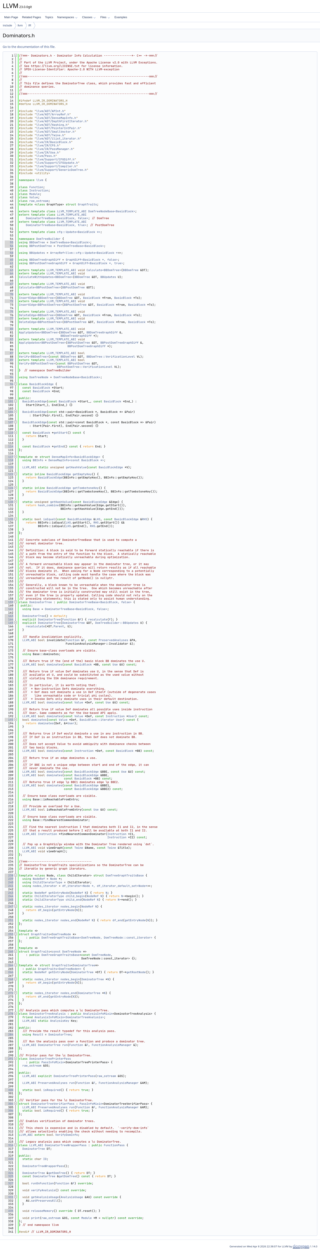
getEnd (59, 446)
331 (9, 1197)
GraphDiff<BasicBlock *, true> (98, 263)
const (56, 951)
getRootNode (136, 972)
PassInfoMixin (52, 1062)
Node (53, 879)
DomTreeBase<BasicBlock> (70, 242)
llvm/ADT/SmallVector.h (55, 132)
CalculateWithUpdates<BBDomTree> (46, 277)
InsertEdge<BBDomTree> (37, 298)
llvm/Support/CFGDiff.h (55, 159)
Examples (120, 17)
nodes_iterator (45, 886)
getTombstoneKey (86, 488)
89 (9, 360)
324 (9, 1173)
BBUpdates (37, 253)
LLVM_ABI (29, 467)
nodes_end (68, 920)
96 (9, 384)
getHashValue (76, 467)
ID (45, 1159)
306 (9, 1110)
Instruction (38, 190)
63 (9, 270)
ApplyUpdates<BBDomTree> (39, 332)
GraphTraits (87, 204)
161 (9, 609)
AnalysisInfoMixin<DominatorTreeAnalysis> (69, 1017)
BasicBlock (91, 298)
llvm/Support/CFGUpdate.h (57, 163)
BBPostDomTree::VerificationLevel (85, 367)
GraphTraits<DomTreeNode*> (59, 969)
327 (9, 1183)
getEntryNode (58, 893)
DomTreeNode (38, 377)
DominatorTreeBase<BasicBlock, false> (57, 218)
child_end (73, 900)
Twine (78, 848)
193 (9, 720)
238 (9, 875)
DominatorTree (40, 602)
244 (9, 896)
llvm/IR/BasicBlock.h (53, 142)
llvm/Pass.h (45, 156)
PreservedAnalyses (113, 640)
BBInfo (38, 460)
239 (9, 879)
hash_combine (48, 505)
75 (9, 311)
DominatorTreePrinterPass (50, 1059)
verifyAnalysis (43, 1190)
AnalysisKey (59, 1021)
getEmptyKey (82, 474)
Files (105, 17)
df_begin (45, 910)
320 (9, 1159)
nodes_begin (70, 906)
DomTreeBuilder (48, 239)
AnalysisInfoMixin (98, 1014)
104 (9, 412)
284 (9, 1034)
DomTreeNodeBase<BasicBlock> (111, 211)
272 (9, 993)
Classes (89, 17)
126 (9, 488)
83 (9, 339)
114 (9, 446)
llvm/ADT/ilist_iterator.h (58, 138)
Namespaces (67, 17)
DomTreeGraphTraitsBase (125, 875)
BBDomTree (37, 242)
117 (9, 457)
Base (36, 609)
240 (9, 882)
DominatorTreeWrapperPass (65, 1145)
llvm (20, 25)
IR (29, 25)
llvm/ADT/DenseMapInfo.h (56, 118)
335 (9, 1211)
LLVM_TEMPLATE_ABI (72, 211)
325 (9, 1176)
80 (9, 329)
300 (9, 1090)
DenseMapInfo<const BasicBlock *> (76, 460)
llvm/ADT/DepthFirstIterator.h (61, 121)
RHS (144, 519)
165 (9, 623)
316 (9, 1145)
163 (9, 616)
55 (9, 242)
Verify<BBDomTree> (33, 356)
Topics (49, 17)
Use (115, 664)
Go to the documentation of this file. (29, 47)
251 (9, 920)
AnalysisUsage (71, 1197)
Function (36, 187)
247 (9, 906)
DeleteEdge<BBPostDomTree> (40, 322)
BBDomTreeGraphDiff (44, 260)
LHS (97, 519)
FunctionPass (114, 1145)
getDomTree (57, 1173)
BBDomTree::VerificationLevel (110, 356)
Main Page (11, 17)
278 (9, 1014)
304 (9, 1104)
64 (9, 273)
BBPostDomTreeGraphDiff (48, 263)
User (131, 716)
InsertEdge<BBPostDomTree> (40, 305)
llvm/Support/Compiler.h (56, 166)
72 (9, 301)
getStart (60, 433)
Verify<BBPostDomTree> (37, 363)
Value (33, 197)
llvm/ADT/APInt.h (50, 111)
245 (9, 900)
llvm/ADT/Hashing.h (51, 125)
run (64, 1045)
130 (9, 502)
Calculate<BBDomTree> (103, 270)
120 (9, 467)
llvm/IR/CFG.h (47, 145)
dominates (54, 664)
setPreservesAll (44, 1201)
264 (9, 965)
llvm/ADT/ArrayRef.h (52, 114)
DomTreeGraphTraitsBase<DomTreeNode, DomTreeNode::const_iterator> (96, 937)
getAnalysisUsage (45, 1197)
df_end (117, 920)
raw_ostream (38, 201)
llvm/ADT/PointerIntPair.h (58, 128)
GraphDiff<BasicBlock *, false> (92, 260)
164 (9, 619)
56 (9, 246)
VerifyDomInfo (66, 1135)
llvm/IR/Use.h (47, 152)
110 (9, 433)
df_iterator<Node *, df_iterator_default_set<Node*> (105, 886)
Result (38, 1034)
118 (9, 460)
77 (9, 318)
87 (9, 353)
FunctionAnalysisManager (112, 1045)
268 (9, 979)
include (7, 25)
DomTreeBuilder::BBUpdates (116, 623)
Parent (59, 626)
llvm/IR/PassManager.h (54, 149)
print (35, 1218)
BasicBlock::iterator (97, 720)
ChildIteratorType (47, 882)
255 (9, 934)
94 (9, 377)
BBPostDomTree (40, 246)
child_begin (75, 896)
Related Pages (31, 17)
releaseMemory (42, 1211)
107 (9, 422)
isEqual (49, 519)
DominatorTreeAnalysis (47, 1014)
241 (9, 886)
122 (9, 474)
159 (9, 602)
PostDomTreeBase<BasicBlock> (80, 246)
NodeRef (39, 879)
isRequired (51, 1090)
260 (9, 951)
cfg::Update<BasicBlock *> (78, 232)
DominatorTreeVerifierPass (52, 1104)
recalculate (97, 619)
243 (9, 893)
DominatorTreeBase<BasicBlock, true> (56, 225)
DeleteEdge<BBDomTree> (37, 315)
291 (9, 1059)
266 (9, 972)
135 (9, 519)
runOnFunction (42, 1183)
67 (9, 284)
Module (34, 194)
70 (9, 294)
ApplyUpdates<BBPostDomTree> (42, 342)
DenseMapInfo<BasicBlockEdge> (76, 457)
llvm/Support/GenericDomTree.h (61, 170)
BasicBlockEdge (41, 384)
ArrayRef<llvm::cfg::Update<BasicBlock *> (84, 253)
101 (9, 401)
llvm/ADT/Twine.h (50, 135)
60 (9, 260)
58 (9, 253)
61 (9, 263)
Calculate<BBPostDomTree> (39, 287)
